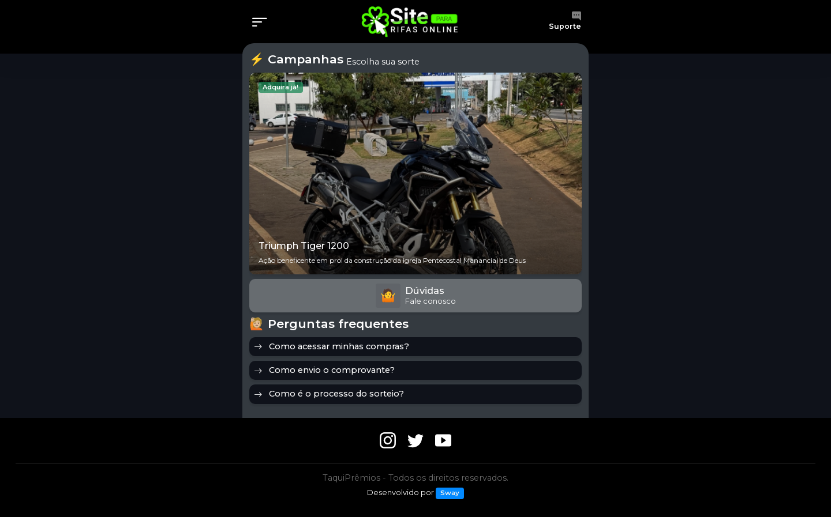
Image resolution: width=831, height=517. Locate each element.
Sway (449, 493)
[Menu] (263, 23)
